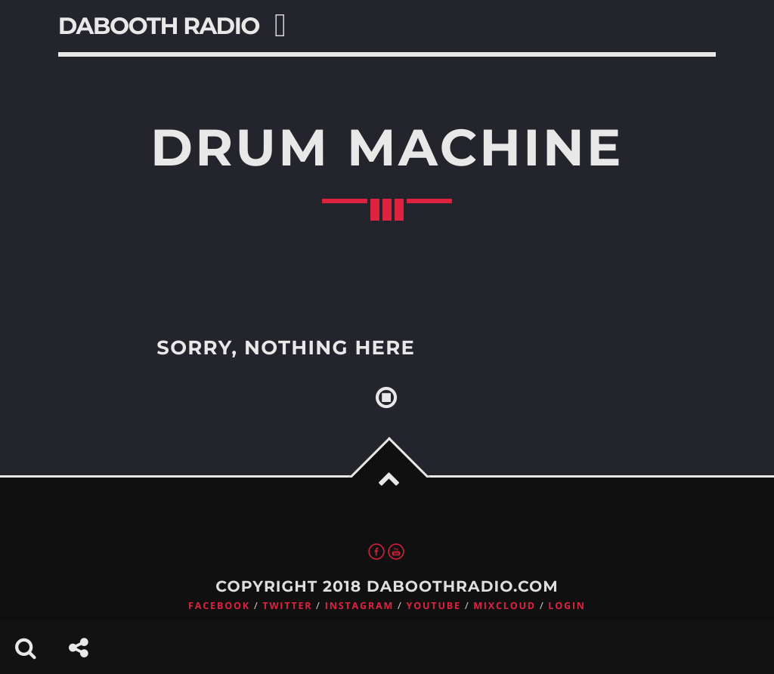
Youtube (434, 605)
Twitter (287, 605)
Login (567, 605)
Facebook (219, 605)
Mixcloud (504, 605)
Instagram (359, 605)
